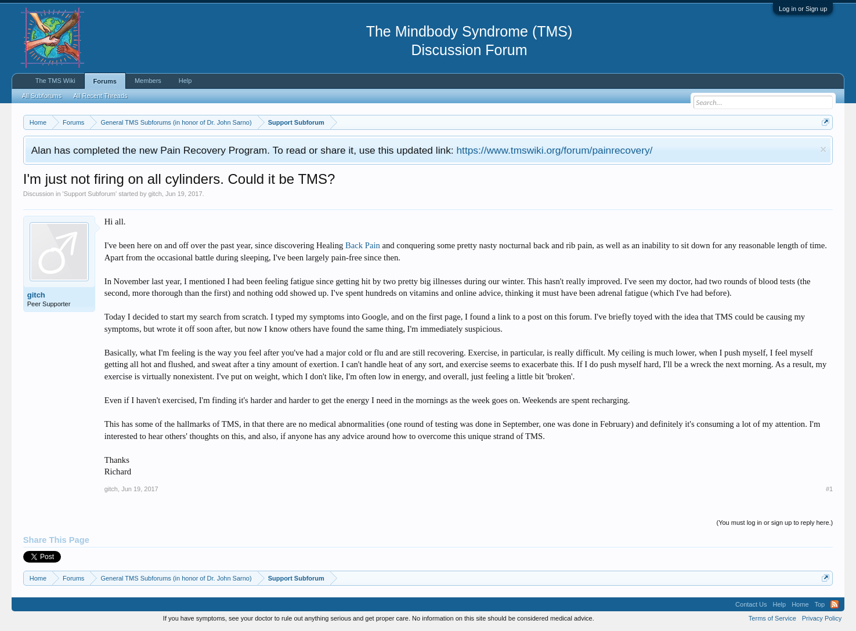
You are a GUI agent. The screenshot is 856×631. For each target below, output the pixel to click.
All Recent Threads (100, 95)
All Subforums (42, 95)
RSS (834, 604)
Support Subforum (89, 193)
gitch (155, 193)
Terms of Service (772, 618)
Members (148, 80)
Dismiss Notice (823, 149)
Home (800, 604)
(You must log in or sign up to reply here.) (774, 522)
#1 (829, 488)
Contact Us (751, 604)
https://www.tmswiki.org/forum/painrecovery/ (554, 150)
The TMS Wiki (55, 80)
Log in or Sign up (803, 8)
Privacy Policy (821, 618)
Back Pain (362, 245)
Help (185, 80)
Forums (105, 81)
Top (820, 604)
